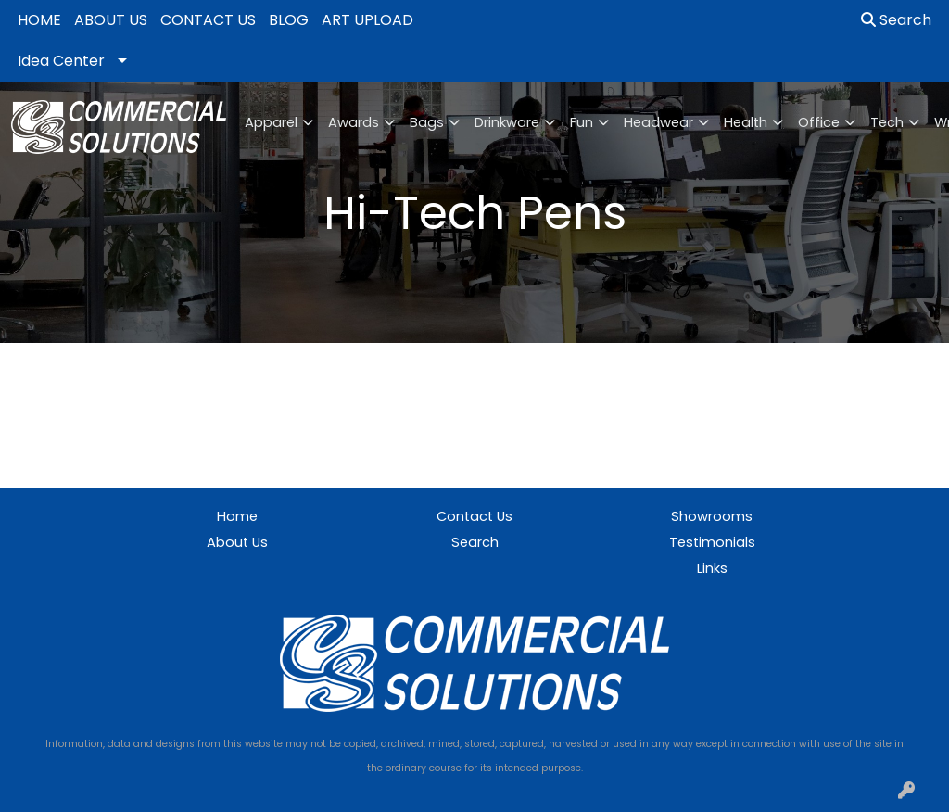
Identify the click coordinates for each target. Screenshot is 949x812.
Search (896, 20)
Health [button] (745, 122)
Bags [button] (427, 122)
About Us (237, 542)
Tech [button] (887, 122)
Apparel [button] (271, 122)
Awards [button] (353, 122)
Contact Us (474, 516)
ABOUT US (110, 20)
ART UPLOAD (367, 20)
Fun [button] (581, 122)
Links (712, 568)
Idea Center (61, 60)
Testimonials (712, 542)
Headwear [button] (658, 122)
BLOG (289, 20)
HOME (39, 20)
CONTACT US (208, 20)
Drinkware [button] (506, 122)
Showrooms (712, 516)
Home (237, 516)
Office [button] (819, 122)
